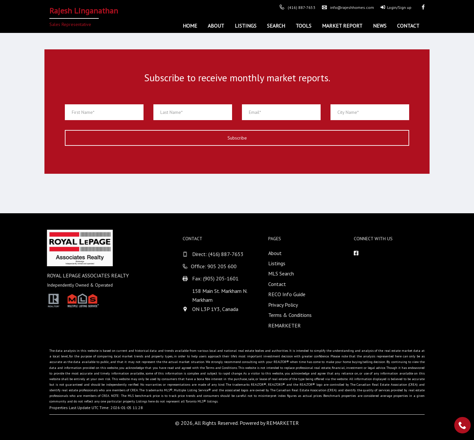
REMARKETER (292, 325)
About (216, 25)
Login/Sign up (396, 7)
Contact (408, 25)
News (379, 25)
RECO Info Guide (294, 294)
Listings (245, 25)
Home (190, 25)
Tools (303, 25)
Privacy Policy (291, 304)
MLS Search (289, 273)
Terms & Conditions (298, 315)
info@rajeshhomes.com (348, 7)
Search (276, 25)
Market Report (342, 25)
